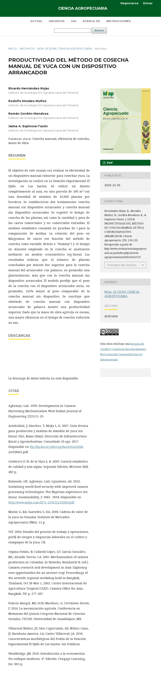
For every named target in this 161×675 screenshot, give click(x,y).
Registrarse (129, 3)
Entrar (148, 3)
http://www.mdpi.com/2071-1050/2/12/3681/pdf (41, 502)
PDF (109, 162)
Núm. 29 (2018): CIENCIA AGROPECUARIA (64, 48)
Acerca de (91, 21)
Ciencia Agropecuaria (82, 8)
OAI (73, 21)
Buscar (99, 30)
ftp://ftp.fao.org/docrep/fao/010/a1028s (56, 447)
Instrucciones (118, 21)
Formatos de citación (121, 265)
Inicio (12, 48)
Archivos (57, 21)
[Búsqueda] (72, 30)
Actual (36, 21)
